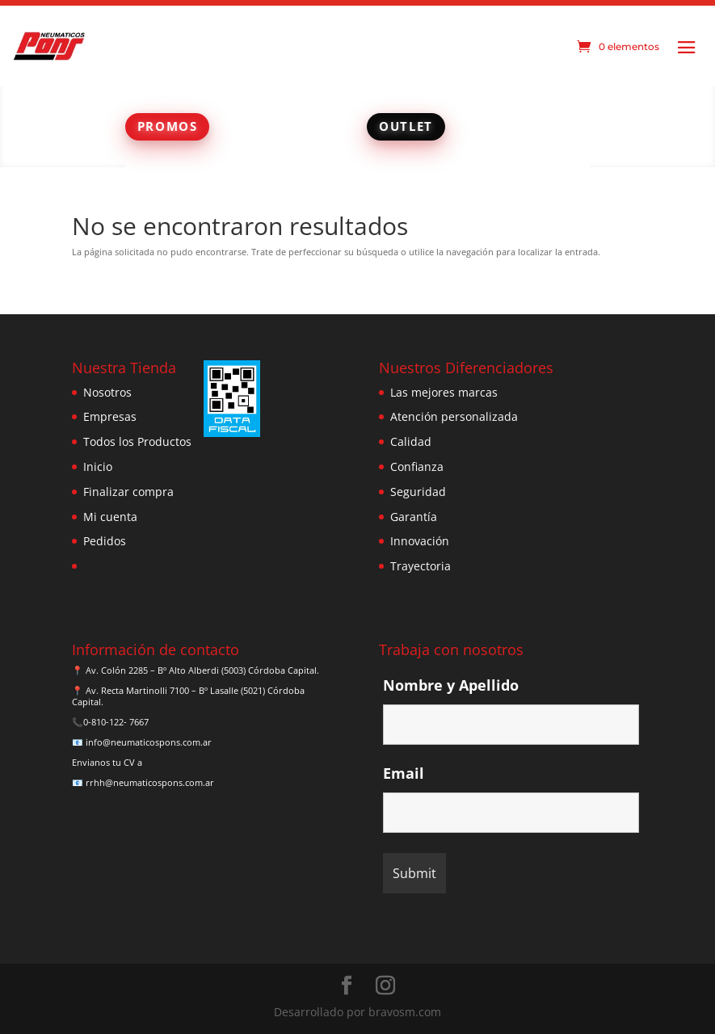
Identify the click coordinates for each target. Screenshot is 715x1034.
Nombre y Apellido (451, 685)
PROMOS (167, 126)
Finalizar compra (128, 491)
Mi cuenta (110, 516)
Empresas (110, 416)
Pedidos (104, 541)
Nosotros (107, 392)
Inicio (97, 466)
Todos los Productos (137, 441)
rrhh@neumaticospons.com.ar (150, 782)
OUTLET (406, 126)
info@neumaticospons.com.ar (149, 742)
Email (403, 773)
